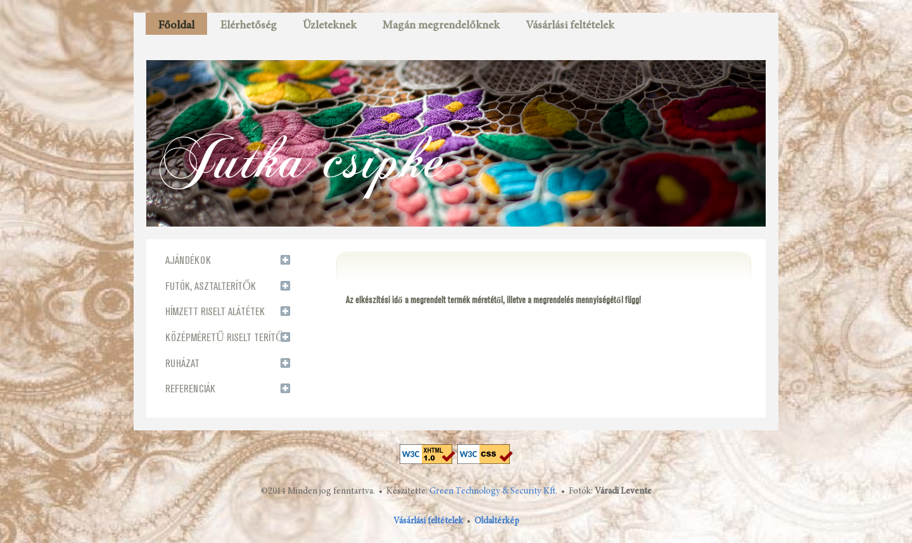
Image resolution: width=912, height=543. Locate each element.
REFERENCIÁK (190, 389)
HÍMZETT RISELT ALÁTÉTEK (215, 312)
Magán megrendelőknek (441, 26)
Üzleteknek (330, 26)
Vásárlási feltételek (570, 26)
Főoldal (176, 26)
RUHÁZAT (182, 364)
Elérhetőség (248, 26)
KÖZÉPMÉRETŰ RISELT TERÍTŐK (227, 338)
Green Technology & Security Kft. (493, 491)
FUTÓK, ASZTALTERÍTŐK (210, 287)
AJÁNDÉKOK (188, 261)
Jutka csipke (303, 157)
